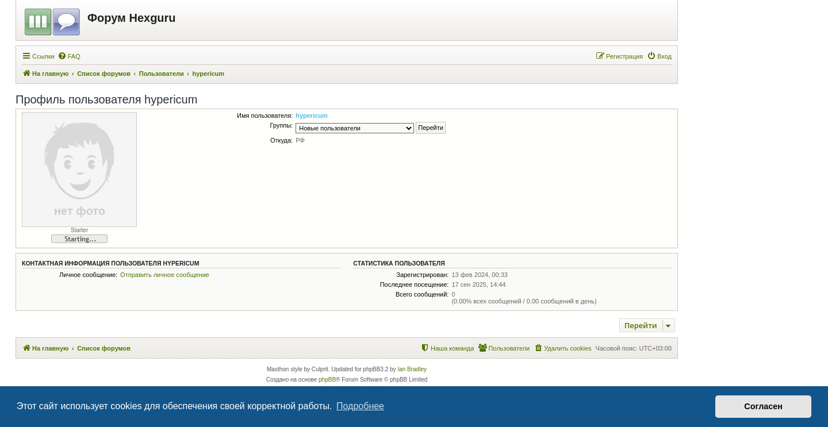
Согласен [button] (763, 406)
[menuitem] (68, 56)
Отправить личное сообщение (164, 274)
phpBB (327, 379)
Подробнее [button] (360, 406)
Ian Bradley (412, 369)
